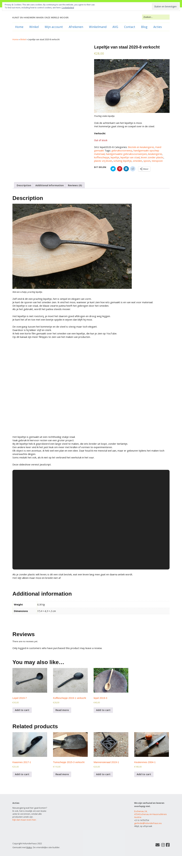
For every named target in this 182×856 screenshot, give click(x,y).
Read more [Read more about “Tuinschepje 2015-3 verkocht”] (62, 774)
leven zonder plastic (152, 157)
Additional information (49, 185)
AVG (115, 27)
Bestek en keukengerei (141, 147)
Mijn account (54, 27)
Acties (157, 27)
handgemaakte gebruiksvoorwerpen (126, 154)
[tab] (24, 185)
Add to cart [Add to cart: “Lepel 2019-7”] (22, 710)
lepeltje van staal (130, 157)
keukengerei (155, 154)
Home (19, 27)
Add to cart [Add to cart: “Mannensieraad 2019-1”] (103, 774)
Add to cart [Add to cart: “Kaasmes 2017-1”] (22, 774)
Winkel (34, 27)
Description (24, 185)
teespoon (157, 160)
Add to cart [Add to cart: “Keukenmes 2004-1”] (144, 774)
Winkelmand (98, 27)
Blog (144, 27)
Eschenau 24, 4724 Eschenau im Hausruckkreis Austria (150, 814)
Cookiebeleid (68, 7)
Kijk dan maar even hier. (24, 819)
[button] (72, 246)
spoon (146, 160)
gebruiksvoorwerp (121, 150)
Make (29, 847)
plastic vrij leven (103, 160)
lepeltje (115, 157)
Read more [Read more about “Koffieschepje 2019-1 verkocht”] (62, 710)
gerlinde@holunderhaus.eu (148, 823)
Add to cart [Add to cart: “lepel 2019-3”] (103, 710)
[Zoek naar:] (156, 17)
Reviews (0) (75, 185)
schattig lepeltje (122, 160)
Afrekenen (76, 27)
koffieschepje (101, 157)
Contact (129, 27)
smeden (137, 160)
